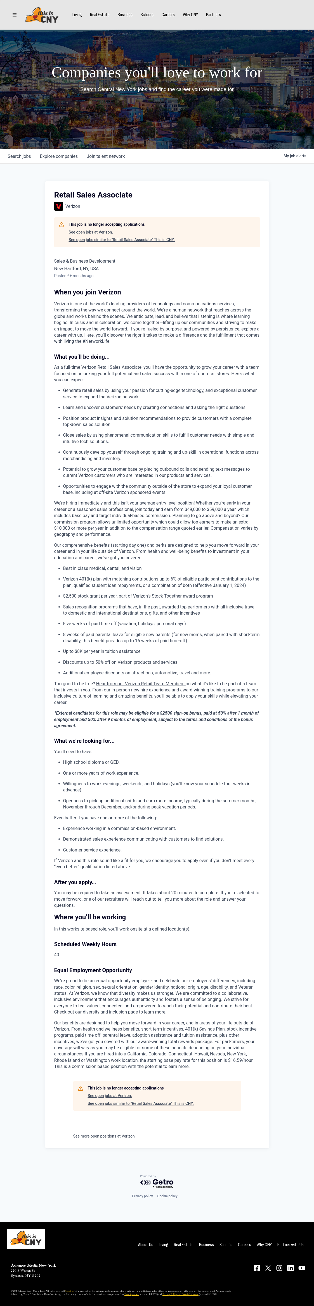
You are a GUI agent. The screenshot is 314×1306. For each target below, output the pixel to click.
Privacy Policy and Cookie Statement (180, 1294)
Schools (147, 15)
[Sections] (14, 14)
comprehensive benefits (86, 545)
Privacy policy (142, 1196)
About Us (145, 1245)
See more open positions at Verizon (104, 1136)
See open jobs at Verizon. (91, 232)
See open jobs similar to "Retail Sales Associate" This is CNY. (122, 239)
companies (59, 156)
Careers (168, 15)
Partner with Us (290, 1245)
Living (77, 15)
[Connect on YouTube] (301, 1268)
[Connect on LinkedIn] (290, 1268)
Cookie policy (167, 1196)
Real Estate (100, 15)
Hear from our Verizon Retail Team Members (141, 683)
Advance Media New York (33, 1265)
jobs (19, 156)
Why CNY (190, 15)
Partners (213, 15)
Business (125, 15)
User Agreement (131, 1294)
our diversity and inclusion (101, 1012)
